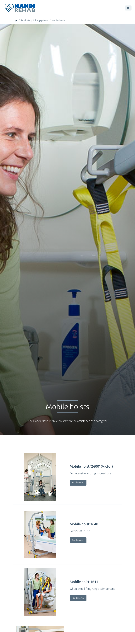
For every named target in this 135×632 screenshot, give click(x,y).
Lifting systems (40, 20)
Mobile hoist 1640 (84, 524)
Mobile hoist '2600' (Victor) (91, 466)
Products (25, 20)
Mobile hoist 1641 (84, 582)
